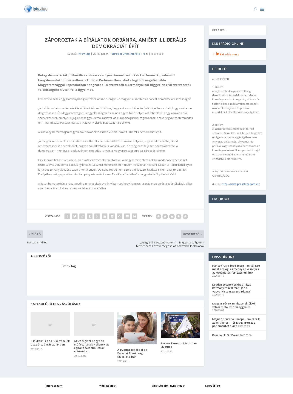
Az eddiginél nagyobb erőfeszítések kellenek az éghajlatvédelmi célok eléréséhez (92, 346)
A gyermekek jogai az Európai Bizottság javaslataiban (132, 353)
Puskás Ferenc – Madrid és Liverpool (179, 345)
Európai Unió (120, 53)
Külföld (135, 53)
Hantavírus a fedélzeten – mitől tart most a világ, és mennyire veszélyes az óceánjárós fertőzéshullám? (236, 269)
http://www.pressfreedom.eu (240, 184)
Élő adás (225, 54)
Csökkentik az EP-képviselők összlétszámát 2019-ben (50, 342)
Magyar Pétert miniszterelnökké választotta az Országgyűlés (233, 305)
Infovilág (84, 53)
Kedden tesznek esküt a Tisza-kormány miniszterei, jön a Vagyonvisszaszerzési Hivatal (232, 288)
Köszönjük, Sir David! (225, 335)
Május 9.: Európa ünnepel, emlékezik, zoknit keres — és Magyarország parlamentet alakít (236, 322)
